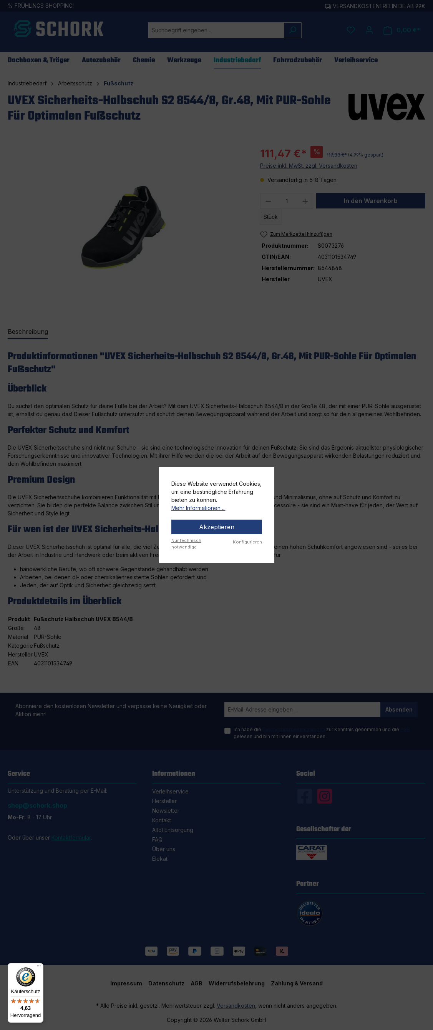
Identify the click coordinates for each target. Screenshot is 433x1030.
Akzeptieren (216, 527)
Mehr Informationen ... (198, 508)
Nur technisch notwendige (186, 544)
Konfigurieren (247, 542)
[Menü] (38, 967)
